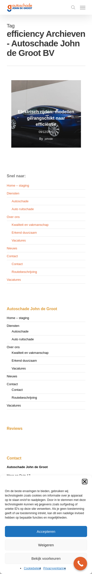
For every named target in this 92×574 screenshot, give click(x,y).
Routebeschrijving (24, 272)
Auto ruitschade (23, 209)
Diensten (13, 193)
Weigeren (46, 545)
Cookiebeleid (32, 568)
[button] (84, 481)
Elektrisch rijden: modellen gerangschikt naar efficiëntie (46, 118)
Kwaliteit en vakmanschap (30, 225)
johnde (49, 138)
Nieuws (12, 248)
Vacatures (19, 240)
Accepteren (46, 531)
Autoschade (20, 201)
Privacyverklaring (54, 568)
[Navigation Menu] (82, 7)
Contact (12, 256)
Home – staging (18, 185)
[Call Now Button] (80, 563)
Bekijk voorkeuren (46, 558)
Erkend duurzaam (24, 232)
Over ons (13, 217)
